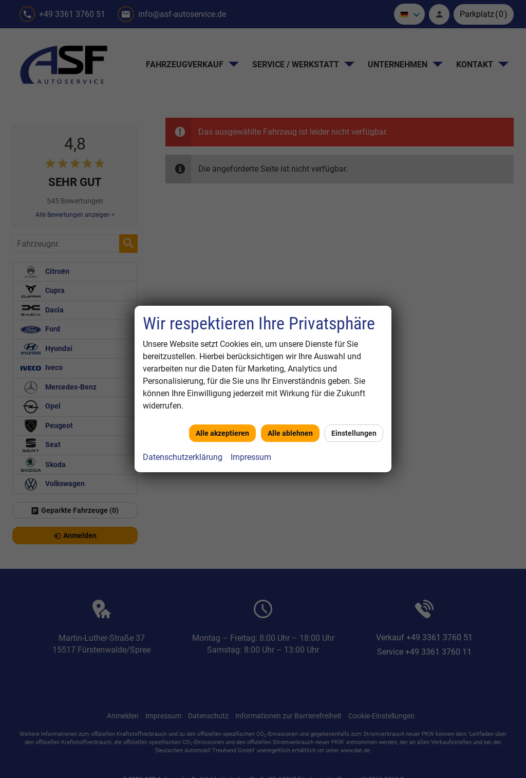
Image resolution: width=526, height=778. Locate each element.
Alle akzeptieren (222, 433)
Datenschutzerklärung (182, 457)
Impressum (251, 457)
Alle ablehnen (290, 433)
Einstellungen (354, 433)
